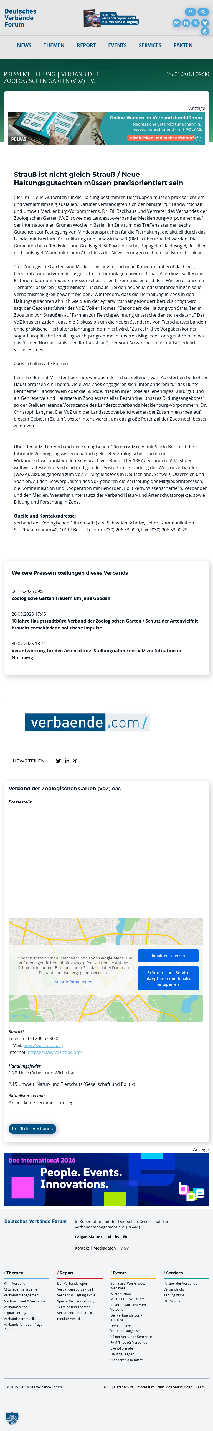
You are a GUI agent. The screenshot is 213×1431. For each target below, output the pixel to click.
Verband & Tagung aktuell (77, 1295)
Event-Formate (121, 1348)
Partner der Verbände (180, 1283)
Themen (54, 45)
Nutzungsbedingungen (175, 1387)
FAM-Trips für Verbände (128, 1342)
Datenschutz (123, 1387)
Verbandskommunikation (23, 1318)
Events (117, 45)
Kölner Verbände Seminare (131, 1336)
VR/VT (125, 1248)
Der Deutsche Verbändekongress (125, 1328)
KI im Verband (14, 1283)
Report (86, 45)
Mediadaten (104, 1248)
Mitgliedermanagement (22, 1289)
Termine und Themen (73, 1307)
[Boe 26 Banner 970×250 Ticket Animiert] (106, 1156)
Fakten (183, 45)
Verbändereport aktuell (75, 1289)
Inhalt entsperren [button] (168, 955)
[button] (12, 1419)
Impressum (145, 1387)
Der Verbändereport (72, 1283)
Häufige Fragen (122, 1354)
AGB (107, 1387)
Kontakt (82, 1248)
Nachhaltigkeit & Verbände (24, 1301)
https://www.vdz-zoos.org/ (55, 1052)
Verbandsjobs (174, 1289)
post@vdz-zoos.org (43, 1045)
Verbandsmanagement (21, 1295)
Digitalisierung (15, 1312)
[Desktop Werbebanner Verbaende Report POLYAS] (106, 115)
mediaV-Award (68, 1318)
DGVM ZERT (173, 1301)
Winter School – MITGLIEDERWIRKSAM (127, 1296)
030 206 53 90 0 (42, 1038)
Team (200, 1387)
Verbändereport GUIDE (75, 1312)
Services (150, 45)
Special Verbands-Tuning (76, 1301)
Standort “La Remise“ (126, 1360)
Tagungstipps (174, 1295)
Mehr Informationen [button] (73, 982)
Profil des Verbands (32, 1129)
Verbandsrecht (15, 1307)
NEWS (24, 45)
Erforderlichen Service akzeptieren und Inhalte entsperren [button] (168, 978)
